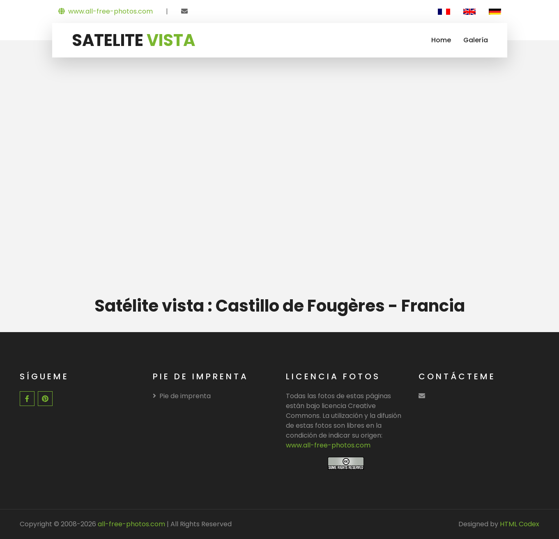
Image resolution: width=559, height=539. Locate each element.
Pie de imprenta (182, 396)
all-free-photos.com (130, 524)
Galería (475, 40)
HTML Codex (519, 524)
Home (441, 40)
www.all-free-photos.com (105, 11)
